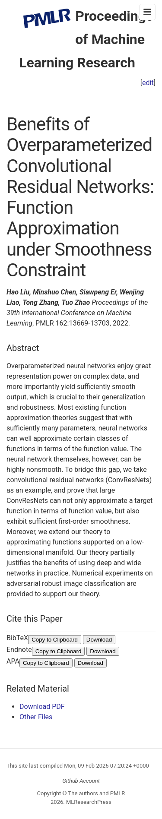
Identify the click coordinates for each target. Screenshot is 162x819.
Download (99, 639)
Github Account (81, 781)
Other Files (35, 717)
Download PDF (42, 706)
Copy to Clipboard (55, 639)
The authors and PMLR (96, 793)
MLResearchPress (88, 802)
